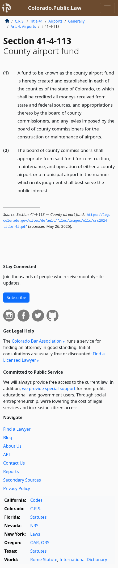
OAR (34, 542)
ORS (45, 542)
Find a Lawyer (17, 429)
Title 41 (36, 21)
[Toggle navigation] (107, 8)
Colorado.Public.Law (54, 7)
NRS (34, 525)
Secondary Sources (22, 480)
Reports (11, 471)
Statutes (38, 517)
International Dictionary (83, 559)
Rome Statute (43, 559)
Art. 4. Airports (23, 26)
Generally (76, 21)
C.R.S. (19, 21)
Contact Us (14, 463)
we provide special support (48, 388)
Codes (36, 500)
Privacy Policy (16, 488)
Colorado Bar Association (37, 341)
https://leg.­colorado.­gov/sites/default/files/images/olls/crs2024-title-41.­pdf (58, 221)
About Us (12, 446)
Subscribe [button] (16, 297)
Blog (7, 437)
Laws (35, 534)
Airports (55, 21)
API (6, 454)
